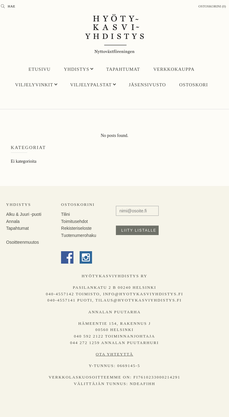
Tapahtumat (123, 69)
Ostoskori (193, 84)
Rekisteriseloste (76, 228)
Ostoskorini (78, 204)
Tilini (65, 214)
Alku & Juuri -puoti (24, 214)
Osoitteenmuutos (22, 242)
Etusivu (40, 69)
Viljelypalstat (91, 84)
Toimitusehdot (74, 221)
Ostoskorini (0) (212, 6)
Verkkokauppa (174, 69)
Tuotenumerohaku (78, 235)
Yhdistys (76, 69)
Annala (13, 221)
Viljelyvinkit (34, 84)
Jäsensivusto (147, 84)
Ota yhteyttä (114, 354)
